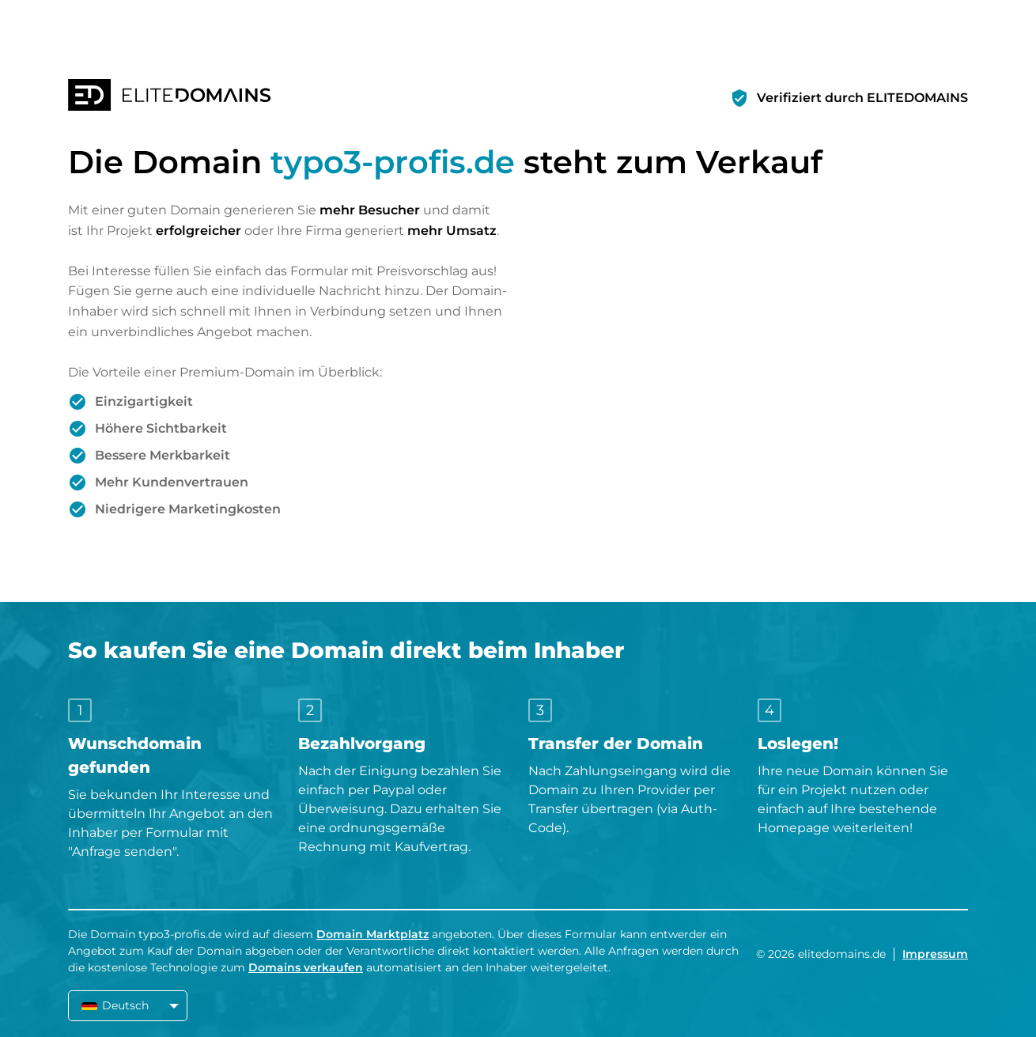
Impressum (935, 954)
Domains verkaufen (305, 967)
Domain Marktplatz (372, 934)
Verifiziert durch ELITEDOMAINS (862, 97)
